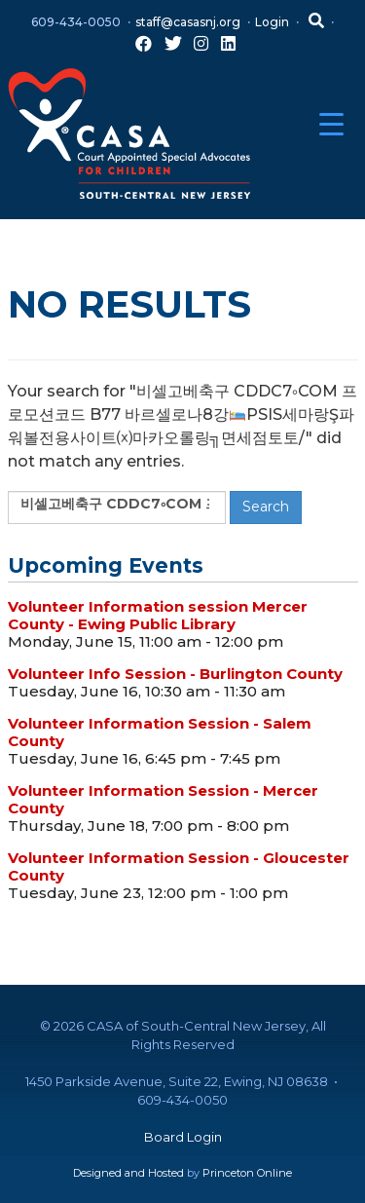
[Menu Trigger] (331, 124)
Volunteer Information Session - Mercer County (163, 799)
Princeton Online (247, 1173)
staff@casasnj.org (187, 22)
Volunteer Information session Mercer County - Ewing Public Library (158, 615)
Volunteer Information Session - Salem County (159, 732)
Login (272, 22)
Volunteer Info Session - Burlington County (175, 673)
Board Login (183, 1137)
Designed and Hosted (128, 1173)
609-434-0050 (76, 22)
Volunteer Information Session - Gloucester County (178, 866)
